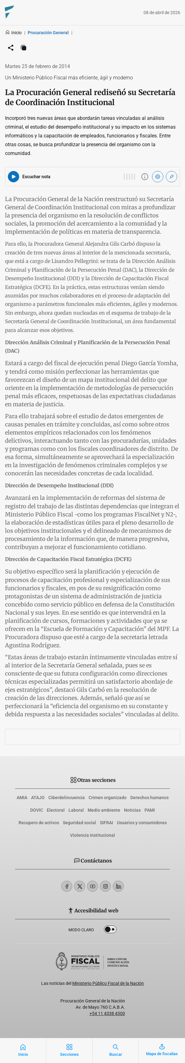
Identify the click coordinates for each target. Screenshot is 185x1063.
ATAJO (38, 797)
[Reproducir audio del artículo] (13, 176)
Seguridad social (79, 822)
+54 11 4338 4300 (107, 1013)
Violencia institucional (92, 835)
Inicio (13, 32)
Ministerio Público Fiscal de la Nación (108, 983)
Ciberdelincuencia (66, 797)
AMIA (22, 797)
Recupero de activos (39, 822)
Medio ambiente (104, 810)
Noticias (132, 810)
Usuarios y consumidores (142, 822)
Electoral (56, 810)
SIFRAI (106, 822)
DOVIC (36, 810)
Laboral (76, 810)
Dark (110, 930)
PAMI (149, 810)
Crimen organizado (108, 797)
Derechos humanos (149, 797)
